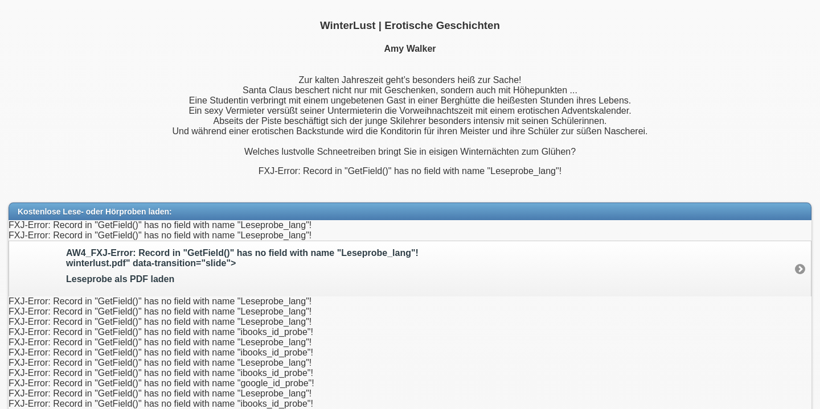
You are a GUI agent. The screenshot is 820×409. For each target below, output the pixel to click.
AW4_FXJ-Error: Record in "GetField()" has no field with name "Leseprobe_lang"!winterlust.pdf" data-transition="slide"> (427, 266)
